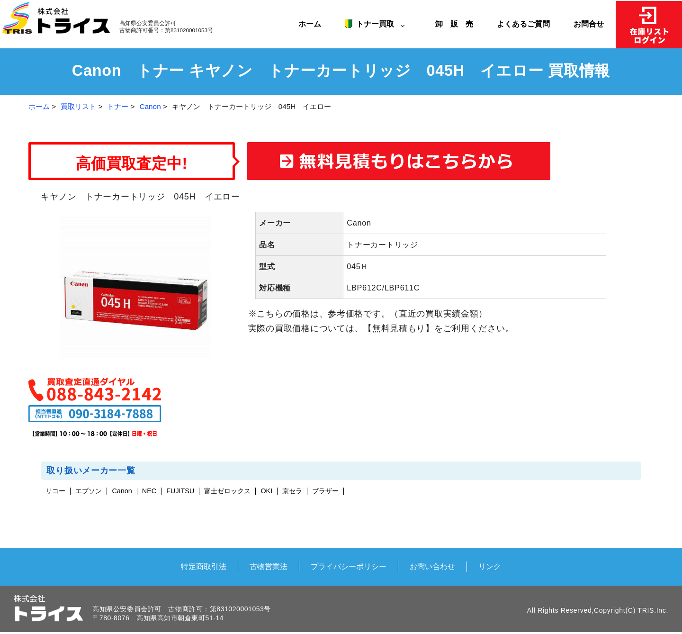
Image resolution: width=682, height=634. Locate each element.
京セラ (292, 491)
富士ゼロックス (227, 491)
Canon (150, 106)
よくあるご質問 (523, 23)
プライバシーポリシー (348, 566)
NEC (149, 491)
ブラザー (325, 491)
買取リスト (78, 106)
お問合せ (589, 23)
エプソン (88, 491)
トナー (117, 106)
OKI (266, 491)
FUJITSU (180, 491)
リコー (55, 491)
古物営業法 (268, 566)
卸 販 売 (458, 23)
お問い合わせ (432, 566)
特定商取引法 (203, 566)
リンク (489, 566)
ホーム (309, 23)
